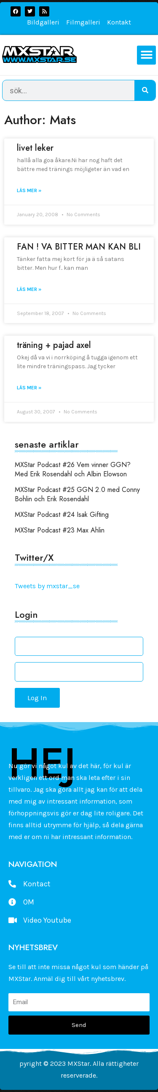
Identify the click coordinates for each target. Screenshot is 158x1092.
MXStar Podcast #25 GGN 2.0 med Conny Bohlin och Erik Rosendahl (77, 494)
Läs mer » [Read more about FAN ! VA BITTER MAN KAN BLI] (29, 289)
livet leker (35, 148)
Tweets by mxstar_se (47, 586)
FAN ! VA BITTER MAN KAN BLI (79, 247)
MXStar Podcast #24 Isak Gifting (62, 514)
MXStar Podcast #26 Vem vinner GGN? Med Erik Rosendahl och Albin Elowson (73, 469)
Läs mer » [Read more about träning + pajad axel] (29, 388)
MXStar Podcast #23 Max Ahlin (59, 530)
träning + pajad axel (54, 345)
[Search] (144, 90)
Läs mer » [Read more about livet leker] (29, 190)
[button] (146, 55)
